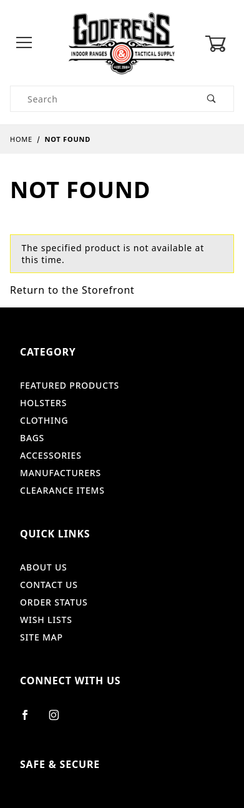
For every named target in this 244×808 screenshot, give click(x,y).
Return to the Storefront (72, 290)
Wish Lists (46, 620)
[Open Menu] (24, 43)
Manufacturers (60, 473)
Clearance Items (62, 490)
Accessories (51, 455)
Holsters (43, 403)
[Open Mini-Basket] (219, 44)
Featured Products (69, 385)
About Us (43, 567)
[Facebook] (30, 720)
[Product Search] (100, 98)
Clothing (44, 420)
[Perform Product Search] (211, 98)
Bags (32, 438)
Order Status (54, 602)
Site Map (41, 637)
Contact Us (49, 585)
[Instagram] (59, 720)
